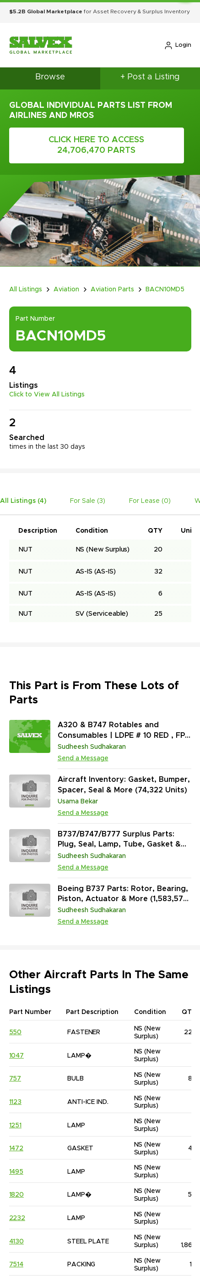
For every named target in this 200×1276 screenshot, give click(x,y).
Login (177, 45)
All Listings (25, 279)
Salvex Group (106, 1267)
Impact (40, 1165)
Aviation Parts (112, 279)
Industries (45, 1181)
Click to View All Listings (47, 384)
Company (45, 1149)
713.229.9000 (135, 1149)
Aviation (66, 279)
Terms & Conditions (50, 1246)
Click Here (49, 140)
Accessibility (160, 1246)
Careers (42, 1197)
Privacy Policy (111, 1246)
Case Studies (50, 1213)
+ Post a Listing (150, 77)
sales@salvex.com (142, 1181)
